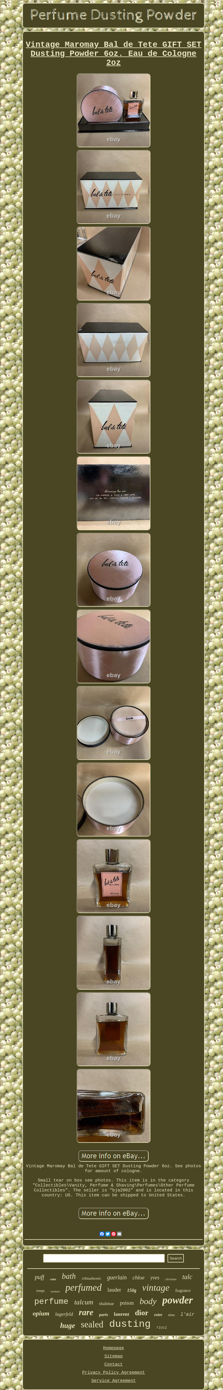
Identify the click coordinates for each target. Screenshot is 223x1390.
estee (158, 1315)
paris (103, 1314)
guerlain (117, 1277)
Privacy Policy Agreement (113, 1372)
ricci (162, 1328)
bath (69, 1276)
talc (187, 1277)
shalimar (106, 1303)
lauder (114, 1290)
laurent (121, 1314)
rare (86, 1312)
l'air (187, 1314)
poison (127, 1303)
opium (41, 1313)
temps (40, 1291)
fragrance (183, 1290)
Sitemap (113, 1356)
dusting (130, 1324)
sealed (92, 1324)
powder (177, 1300)
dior (141, 1312)
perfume (51, 1301)
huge (67, 1325)
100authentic (91, 1278)
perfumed (83, 1287)
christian (171, 1279)
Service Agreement (113, 1380)
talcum (83, 1302)
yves (154, 1278)
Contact (113, 1364)
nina (171, 1315)
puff (39, 1277)
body (148, 1301)
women (55, 1291)
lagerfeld (64, 1314)
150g (131, 1290)
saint (53, 1279)
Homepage (113, 1348)
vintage (155, 1287)
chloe (139, 1277)
